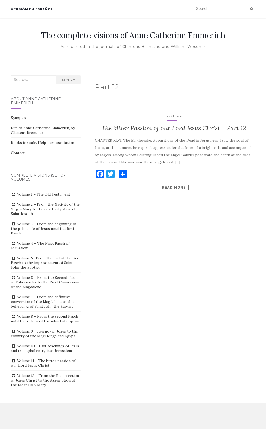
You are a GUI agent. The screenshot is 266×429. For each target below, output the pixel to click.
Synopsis (18, 117)
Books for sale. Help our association (42, 142)
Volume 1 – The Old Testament (43, 194)
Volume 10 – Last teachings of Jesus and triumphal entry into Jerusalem (45, 348)
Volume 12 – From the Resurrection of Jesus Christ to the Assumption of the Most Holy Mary (45, 380)
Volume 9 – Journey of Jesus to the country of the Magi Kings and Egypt (44, 333)
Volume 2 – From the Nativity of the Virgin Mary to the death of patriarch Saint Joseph (45, 209)
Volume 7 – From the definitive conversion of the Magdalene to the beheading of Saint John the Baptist (42, 302)
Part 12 (172, 115)
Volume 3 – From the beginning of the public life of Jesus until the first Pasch (43, 229)
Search (68, 79)
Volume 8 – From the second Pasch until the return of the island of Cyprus (45, 318)
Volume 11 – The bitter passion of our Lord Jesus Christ (43, 363)
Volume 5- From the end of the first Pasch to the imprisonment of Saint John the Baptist (45, 263)
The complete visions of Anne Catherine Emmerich (133, 35)
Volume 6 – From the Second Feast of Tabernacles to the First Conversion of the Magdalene (45, 282)
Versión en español (32, 9)
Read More (174, 187)
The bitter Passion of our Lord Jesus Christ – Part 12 (173, 128)
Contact (18, 152)
